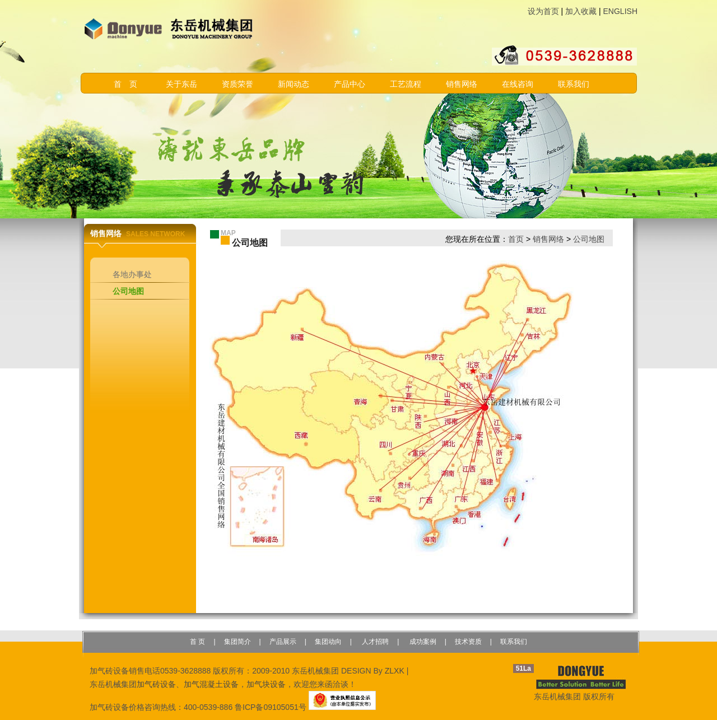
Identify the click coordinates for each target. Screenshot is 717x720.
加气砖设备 (156, 684)
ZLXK (394, 670)
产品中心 (349, 84)
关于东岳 (181, 84)
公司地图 (128, 291)
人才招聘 (374, 642)
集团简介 (237, 642)
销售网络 (461, 84)
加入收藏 (581, 11)
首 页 (125, 84)
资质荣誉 (237, 84)
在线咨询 (517, 84)
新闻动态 (293, 84)
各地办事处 (132, 274)
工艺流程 (405, 84)
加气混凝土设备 (211, 684)
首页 (516, 239)
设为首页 (543, 11)
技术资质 (468, 642)
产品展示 (282, 642)
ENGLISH (620, 11)
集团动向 (328, 642)
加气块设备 (266, 684)
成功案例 (421, 642)
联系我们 (573, 84)
